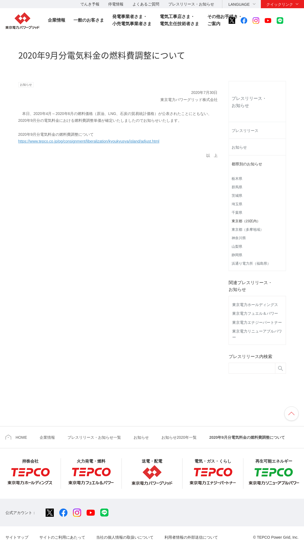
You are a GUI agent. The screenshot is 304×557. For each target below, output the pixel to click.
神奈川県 (239, 238)
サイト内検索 (295, 20)
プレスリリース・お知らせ (191, 4)
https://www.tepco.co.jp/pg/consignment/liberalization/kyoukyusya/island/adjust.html (89, 141)
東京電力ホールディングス (255, 304)
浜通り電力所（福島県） (251, 263)
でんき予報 (89, 4)
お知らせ (239, 147)
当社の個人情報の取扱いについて (125, 537)
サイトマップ (16, 537)
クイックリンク (279, 4)
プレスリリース (245, 130)
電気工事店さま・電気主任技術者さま (179, 20)
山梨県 (237, 247)
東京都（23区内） (246, 221)
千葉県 (237, 213)
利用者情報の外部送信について (191, 537)
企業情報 (56, 20)
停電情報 (115, 4)
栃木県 (237, 179)
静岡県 (237, 255)
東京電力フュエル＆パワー (255, 313)
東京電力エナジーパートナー (257, 322)
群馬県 (237, 187)
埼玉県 (237, 204)
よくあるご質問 (145, 4)
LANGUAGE (239, 4)
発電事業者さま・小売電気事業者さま (132, 20)
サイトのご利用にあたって (62, 537)
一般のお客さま (88, 20)
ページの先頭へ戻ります (291, 413)
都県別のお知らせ (247, 164)
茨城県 (237, 196)
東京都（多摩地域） (248, 230)
